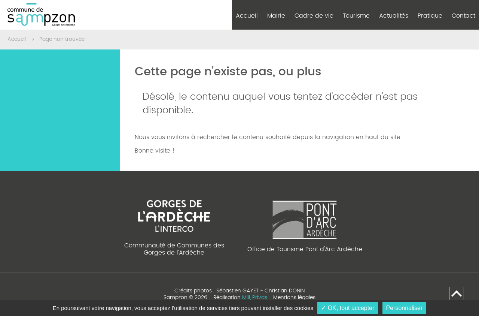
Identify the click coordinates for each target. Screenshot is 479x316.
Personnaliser (404, 308)
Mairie (276, 16)
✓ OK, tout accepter (347, 308)
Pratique (430, 16)
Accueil (247, 16)
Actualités (393, 16)
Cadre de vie (314, 16)
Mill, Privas (254, 297)
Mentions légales (294, 297)
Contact (463, 16)
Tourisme (356, 16)
